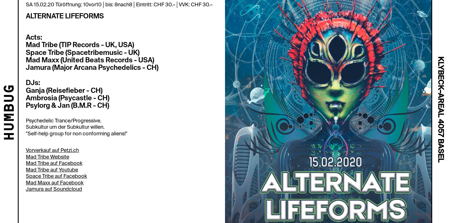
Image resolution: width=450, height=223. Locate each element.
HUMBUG (10, 112)
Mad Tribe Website (47, 156)
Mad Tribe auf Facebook (54, 163)
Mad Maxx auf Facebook (55, 182)
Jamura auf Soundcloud (54, 189)
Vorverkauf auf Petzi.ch (52, 150)
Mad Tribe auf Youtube (52, 169)
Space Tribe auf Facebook (56, 176)
